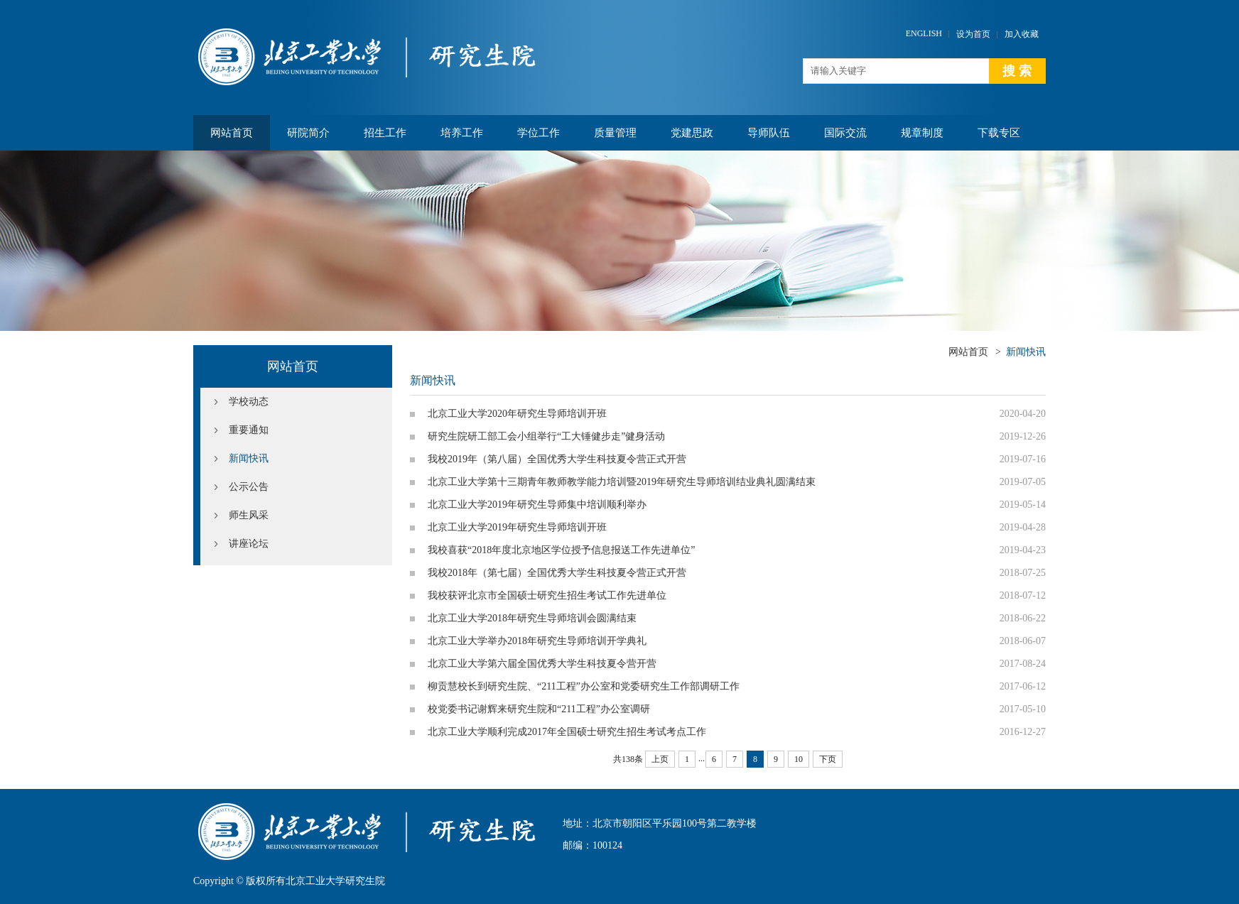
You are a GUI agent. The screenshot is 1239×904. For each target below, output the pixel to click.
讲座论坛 (249, 543)
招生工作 (385, 132)
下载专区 (999, 132)
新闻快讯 (249, 458)
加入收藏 (1022, 34)
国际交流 (845, 132)
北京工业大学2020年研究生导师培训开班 (517, 413)
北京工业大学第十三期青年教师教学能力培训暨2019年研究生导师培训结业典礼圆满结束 (622, 481)
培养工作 (461, 132)
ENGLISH (924, 33)
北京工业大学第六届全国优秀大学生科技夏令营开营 (542, 663)
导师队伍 (768, 132)
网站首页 (231, 132)
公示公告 (249, 486)
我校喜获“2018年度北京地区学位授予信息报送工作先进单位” (561, 550)
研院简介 (308, 132)
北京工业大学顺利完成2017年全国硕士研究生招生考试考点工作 (567, 731)
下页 (827, 759)
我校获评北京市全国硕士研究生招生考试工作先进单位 (547, 595)
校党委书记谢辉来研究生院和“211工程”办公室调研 (539, 709)
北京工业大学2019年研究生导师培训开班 (517, 527)
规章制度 (922, 132)
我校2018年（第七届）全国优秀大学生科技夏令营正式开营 (557, 572)
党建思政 (692, 132)
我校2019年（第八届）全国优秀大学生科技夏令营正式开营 (557, 459)
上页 (660, 759)
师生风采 (249, 515)
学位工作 (538, 132)
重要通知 (249, 430)
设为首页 (973, 34)
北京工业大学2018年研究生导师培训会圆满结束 (532, 618)
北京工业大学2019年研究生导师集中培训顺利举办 (537, 504)
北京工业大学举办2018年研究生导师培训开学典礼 (537, 641)
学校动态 (249, 401)
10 (798, 759)
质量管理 (615, 132)
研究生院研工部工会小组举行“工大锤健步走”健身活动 (546, 436)
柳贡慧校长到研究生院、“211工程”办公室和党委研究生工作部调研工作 (584, 686)
